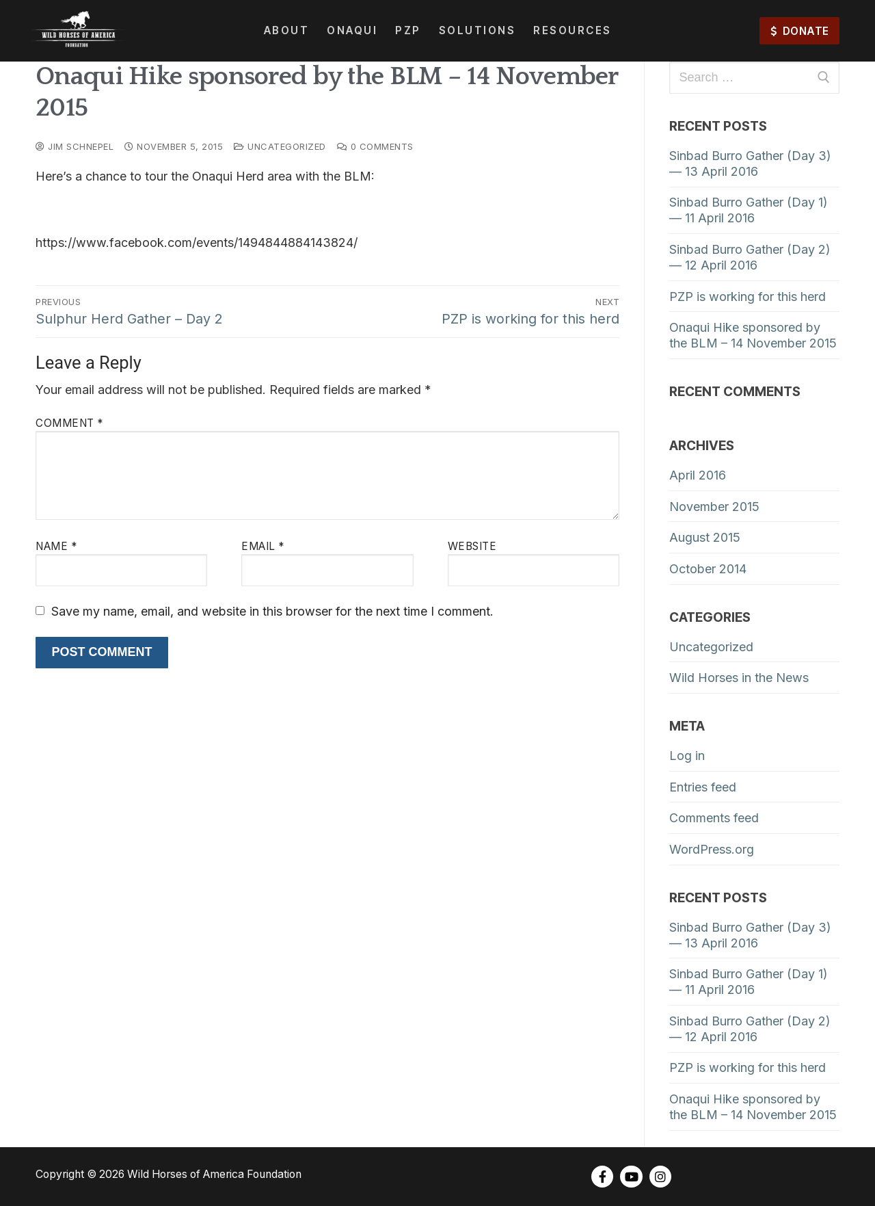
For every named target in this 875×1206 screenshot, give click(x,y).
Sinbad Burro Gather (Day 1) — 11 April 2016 (748, 210)
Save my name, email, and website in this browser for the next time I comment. (272, 611)
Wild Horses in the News (739, 677)
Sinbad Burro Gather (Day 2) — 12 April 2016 (750, 257)
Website (472, 546)
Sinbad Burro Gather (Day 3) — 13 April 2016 (750, 163)
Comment (69, 423)
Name (56, 546)
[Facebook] (602, 1177)
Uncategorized (280, 146)
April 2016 (697, 475)
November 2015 (714, 506)
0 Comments (375, 146)
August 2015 (704, 537)
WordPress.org (711, 849)
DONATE (799, 31)
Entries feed (702, 787)
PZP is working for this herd (747, 296)
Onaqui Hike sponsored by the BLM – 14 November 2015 (753, 335)
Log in (687, 755)
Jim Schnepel (74, 146)
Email (262, 546)
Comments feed (714, 818)
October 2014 (707, 569)
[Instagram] (660, 1177)
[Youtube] (631, 1177)
